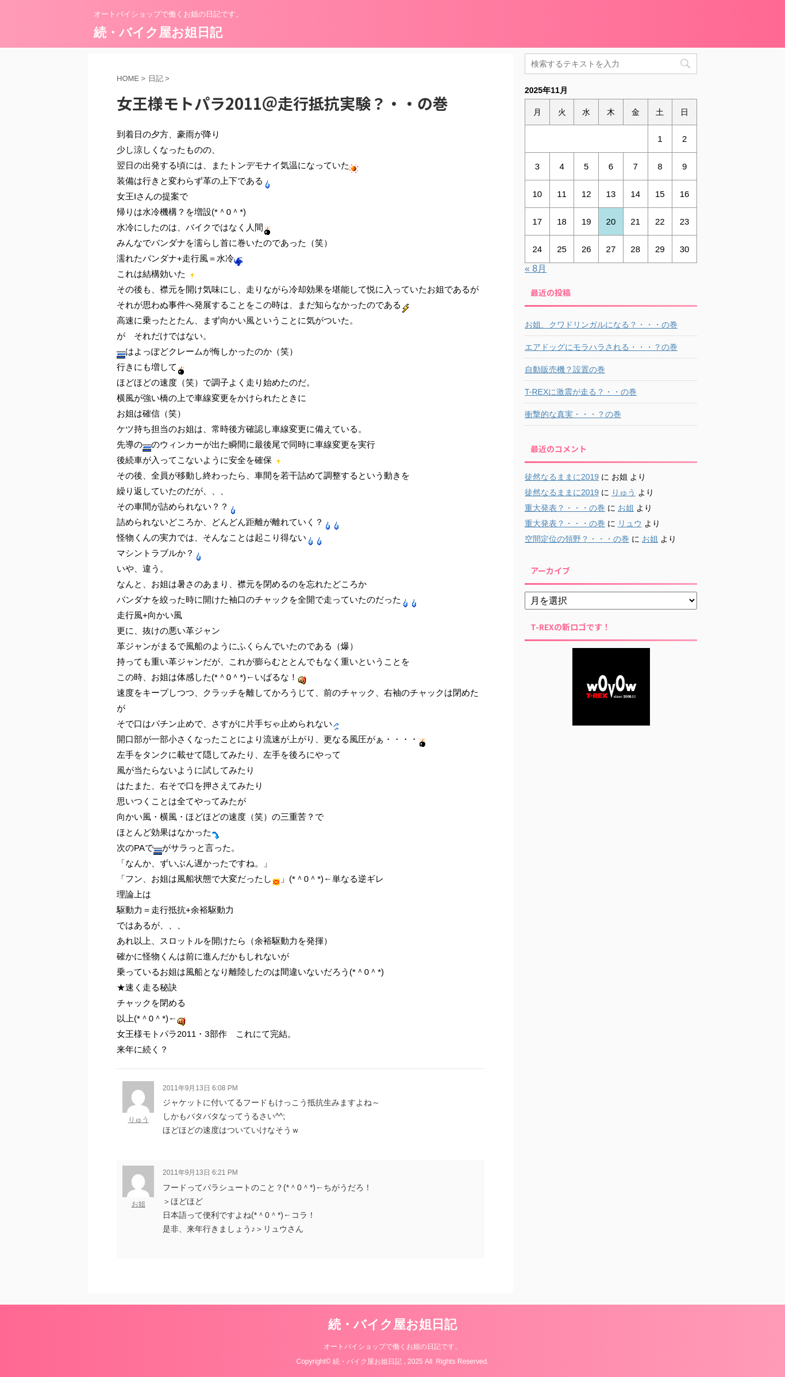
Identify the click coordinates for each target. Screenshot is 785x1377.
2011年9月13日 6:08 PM (200, 1088)
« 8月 (536, 268)
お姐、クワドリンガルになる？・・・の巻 (601, 324)
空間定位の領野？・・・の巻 (577, 538)
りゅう (138, 1120)
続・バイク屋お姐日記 (158, 32)
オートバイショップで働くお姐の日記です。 (392, 1347)
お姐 (138, 1204)
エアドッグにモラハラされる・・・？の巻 (601, 347)
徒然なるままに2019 (562, 476)
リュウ (630, 523)
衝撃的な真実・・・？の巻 (573, 414)
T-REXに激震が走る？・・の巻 (581, 391)
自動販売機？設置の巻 (565, 369)
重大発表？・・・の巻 (565, 507)
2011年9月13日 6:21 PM (200, 1172)
